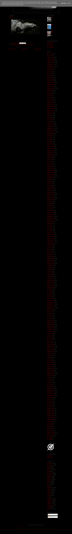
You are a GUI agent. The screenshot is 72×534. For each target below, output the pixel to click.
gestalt (49, 476)
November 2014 (50, 304)
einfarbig (14, 44)
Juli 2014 (49, 311)
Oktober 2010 (50, 393)
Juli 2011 (49, 377)
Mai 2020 (49, 183)
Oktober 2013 (50, 327)
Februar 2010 (50, 408)
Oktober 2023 (50, 108)
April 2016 (50, 273)
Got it (69, 3)
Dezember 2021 (50, 148)
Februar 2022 (50, 145)
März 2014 (49, 318)
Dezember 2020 (50, 170)
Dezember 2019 (50, 192)
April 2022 (50, 141)
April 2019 (50, 207)
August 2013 (50, 331)
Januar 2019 (50, 212)
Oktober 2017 (50, 240)
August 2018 (50, 221)
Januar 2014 (50, 322)
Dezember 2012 (50, 346)
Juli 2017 (49, 245)
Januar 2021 (50, 168)
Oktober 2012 (50, 349)
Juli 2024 (49, 91)
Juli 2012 (49, 355)
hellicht (49, 479)
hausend (49, 477)
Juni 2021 (49, 159)
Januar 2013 (50, 344)
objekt (48, 490)
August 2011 (50, 375)
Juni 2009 (49, 423)
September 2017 (51, 241)
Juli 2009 (49, 421)
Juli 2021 (49, 157)
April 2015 (50, 295)
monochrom (49, 487)
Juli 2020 (49, 179)
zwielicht (49, 508)
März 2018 (49, 231)
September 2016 (51, 263)
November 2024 (50, 84)
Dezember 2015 (50, 280)
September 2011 (51, 373)
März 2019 (49, 209)
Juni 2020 (49, 181)
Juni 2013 (49, 335)
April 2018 (50, 229)
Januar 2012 (50, 366)
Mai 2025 (49, 73)
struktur (31, 44)
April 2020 (50, 185)
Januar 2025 (50, 80)
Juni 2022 (49, 137)
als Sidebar (50, 45)
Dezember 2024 (50, 82)
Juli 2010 (49, 399)
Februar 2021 (50, 166)
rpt (48, 497)
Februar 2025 (50, 79)
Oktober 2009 (50, 415)
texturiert (50, 501)
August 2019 (50, 199)
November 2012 (50, 348)
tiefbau (49, 503)
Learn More (63, 3)
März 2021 (49, 165)
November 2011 (50, 370)
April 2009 (50, 426)
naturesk (22, 44)
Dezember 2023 (50, 104)
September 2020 (51, 176)
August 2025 (50, 68)
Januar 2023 (50, 124)
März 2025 (49, 77)
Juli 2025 (49, 70)
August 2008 (50, 435)
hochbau (49, 481)
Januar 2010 (50, 410)
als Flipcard (50, 42)
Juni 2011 (49, 379)
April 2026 (50, 53)
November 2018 (50, 216)
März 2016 (49, 274)
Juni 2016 (49, 269)
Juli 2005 (49, 439)
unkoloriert (50, 505)
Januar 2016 (50, 278)
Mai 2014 (49, 315)
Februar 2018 (50, 232)
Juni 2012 (49, 357)
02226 (52, 31)
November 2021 (50, 150)
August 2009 (50, 419)
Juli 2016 (49, 267)
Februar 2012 (50, 364)
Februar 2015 (50, 298)
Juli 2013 (49, 333)
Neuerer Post (12, 49)
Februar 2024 (50, 101)
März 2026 (49, 55)
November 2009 (50, 413)
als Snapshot (50, 47)
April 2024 (50, 97)
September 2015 (51, 285)
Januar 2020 (50, 190)
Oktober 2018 (50, 218)
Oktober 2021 (50, 152)
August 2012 (50, 353)
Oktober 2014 (50, 306)
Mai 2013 (49, 337)
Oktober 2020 (50, 174)
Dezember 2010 (50, 390)
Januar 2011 (50, 388)
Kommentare (51, 517)
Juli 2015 (49, 289)
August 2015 (50, 287)
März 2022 (49, 143)
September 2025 (51, 66)
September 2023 (51, 110)
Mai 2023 (49, 117)
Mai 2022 (49, 139)
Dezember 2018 (50, 214)
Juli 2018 (49, 223)
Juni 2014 (49, 313)
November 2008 (50, 434)
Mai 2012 (49, 359)
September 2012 (51, 351)
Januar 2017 (50, 256)
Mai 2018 (49, 227)
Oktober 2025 (50, 64)
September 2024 (51, 88)
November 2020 (50, 172)
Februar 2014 (50, 320)
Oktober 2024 (50, 86)
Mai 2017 (49, 249)
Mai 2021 (49, 161)
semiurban (49, 498)
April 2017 (50, 251)
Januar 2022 (50, 146)
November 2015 (50, 282)
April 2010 (50, 404)
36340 (52, 24)
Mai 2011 (49, 381)
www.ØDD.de (50, 456)
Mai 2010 (49, 402)
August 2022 (50, 134)
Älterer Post (37, 49)
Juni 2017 (49, 247)
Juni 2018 (49, 225)
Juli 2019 (49, 201)
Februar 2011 (50, 386)
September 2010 (51, 395)
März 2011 (49, 384)
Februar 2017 (50, 254)
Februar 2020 (50, 188)
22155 (52, 17)
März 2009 (49, 428)
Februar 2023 (50, 123)
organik (27, 44)
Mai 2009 (49, 424)
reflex (48, 493)
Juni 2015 (49, 291)
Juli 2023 (49, 113)
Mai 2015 (49, 293)
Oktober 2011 (50, 371)
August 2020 (50, 177)
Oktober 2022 (50, 130)
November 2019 (50, 194)
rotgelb (49, 495)
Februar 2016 (50, 276)
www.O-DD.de (50, 457)
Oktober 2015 (50, 284)
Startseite (25, 49)
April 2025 (50, 75)
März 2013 (49, 340)
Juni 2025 (49, 71)
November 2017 (50, 238)
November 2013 (50, 326)
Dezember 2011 (50, 368)
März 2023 (49, 121)
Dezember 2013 (50, 324)
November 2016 (50, 260)
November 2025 (50, 62)
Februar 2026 (50, 57)
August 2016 (50, 265)
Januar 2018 (50, 234)
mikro (18, 44)
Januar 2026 (50, 59)
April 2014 (50, 316)
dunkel (48, 468)
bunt (48, 466)
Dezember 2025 (50, 60)
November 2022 (50, 128)
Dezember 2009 (50, 412)
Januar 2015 (50, 300)
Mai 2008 (49, 437)
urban (48, 506)
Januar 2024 (50, 102)
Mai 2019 (49, 205)
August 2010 (50, 397)
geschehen (49, 473)
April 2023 (50, 119)
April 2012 (50, 360)
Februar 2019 (50, 210)
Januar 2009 (50, 430)
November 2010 (50, 391)
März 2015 (49, 296)
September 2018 (51, 220)
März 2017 (49, 252)
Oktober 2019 (50, 196)
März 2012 (49, 362)
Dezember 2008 (50, 432)
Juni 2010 (49, 401)
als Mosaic (50, 44)
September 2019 (51, 198)
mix (48, 486)
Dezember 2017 (50, 236)
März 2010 (49, 406)
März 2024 (49, 99)
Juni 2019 (49, 203)
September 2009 (51, 417)
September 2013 (51, 329)
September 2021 (51, 154)
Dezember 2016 (50, 258)
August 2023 (50, 112)
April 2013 (50, 338)
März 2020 (49, 187)
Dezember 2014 (50, 302)
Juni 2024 (49, 93)
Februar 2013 (50, 342)
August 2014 (50, 309)
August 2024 (50, 90)
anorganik (49, 463)
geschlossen (50, 474)
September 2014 (51, 307)
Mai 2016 (49, 271)
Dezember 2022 (50, 126)
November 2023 (50, 106)
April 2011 (50, 382)
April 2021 (50, 163)
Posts (50, 514)
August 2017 (50, 243)
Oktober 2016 (50, 262)
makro (48, 482)
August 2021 (50, 155)
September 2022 (51, 132)
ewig (48, 471)
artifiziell (50, 465)
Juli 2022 (49, 135)
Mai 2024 (49, 95)
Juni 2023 (49, 115)
